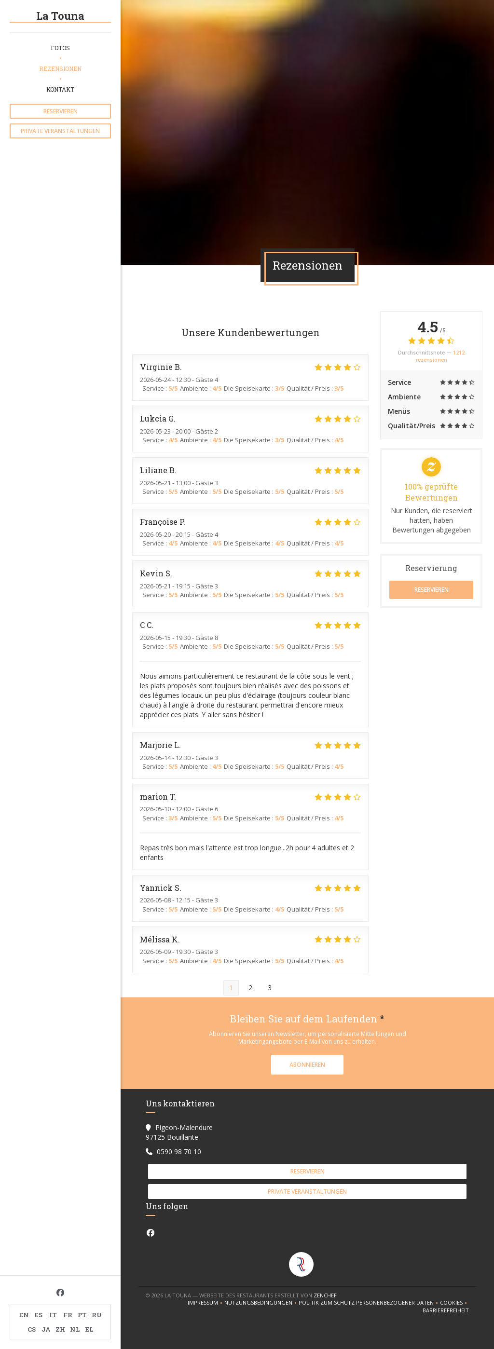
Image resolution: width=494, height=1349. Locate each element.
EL (89, 1329)
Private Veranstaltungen (60, 131)
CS (31, 1329)
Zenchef (325, 1295)
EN (24, 1314)
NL (75, 1329)
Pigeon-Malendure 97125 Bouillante (179, 1132)
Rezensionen (60, 68)
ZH (60, 1329)
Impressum (206, 1303)
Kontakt (60, 89)
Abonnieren (307, 1065)
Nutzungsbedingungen (261, 1303)
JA (46, 1329)
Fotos (60, 48)
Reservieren (60, 111)
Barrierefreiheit (446, 1310)
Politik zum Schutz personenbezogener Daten (369, 1303)
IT (53, 1314)
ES (38, 1314)
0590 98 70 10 (179, 1151)
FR (67, 1314)
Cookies (454, 1303)
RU (97, 1314)
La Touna (60, 16)
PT (82, 1314)
